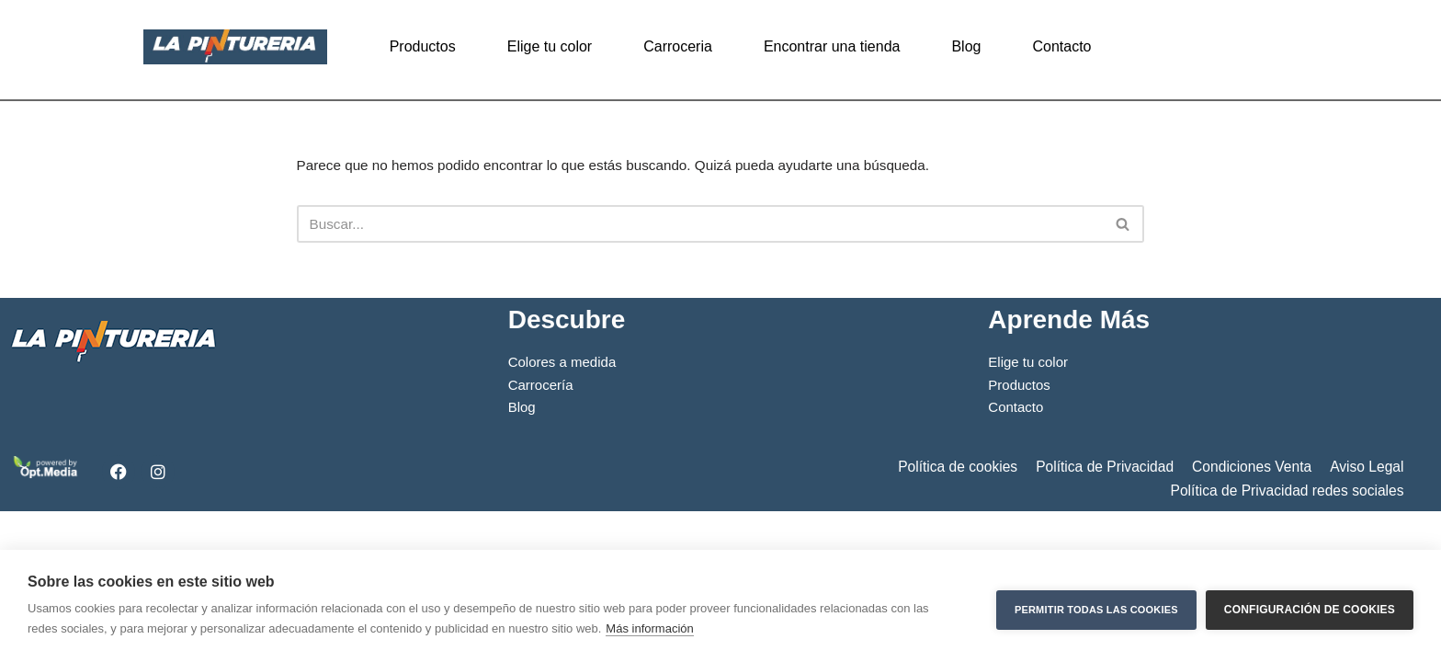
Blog (966, 46)
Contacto (1061, 46)
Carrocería (542, 529)
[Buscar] (700, 227)
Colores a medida (564, 505)
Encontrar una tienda (832, 46)
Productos (423, 46)
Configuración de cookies (1309, 605)
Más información (649, 628)
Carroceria (677, 46)
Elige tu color (550, 46)
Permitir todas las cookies (1096, 605)
